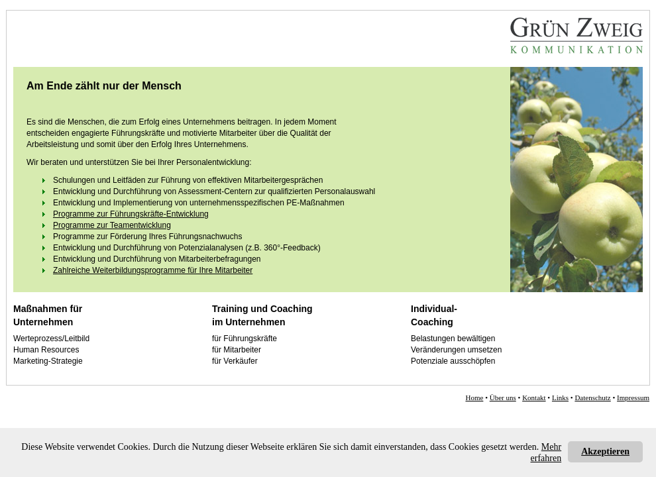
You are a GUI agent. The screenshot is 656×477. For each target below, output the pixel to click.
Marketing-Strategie (48, 361)
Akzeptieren (605, 451)
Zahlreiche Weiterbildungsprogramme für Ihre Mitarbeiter (152, 270)
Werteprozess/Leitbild (51, 338)
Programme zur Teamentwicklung (112, 225)
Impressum (633, 397)
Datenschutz (592, 397)
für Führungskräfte (244, 338)
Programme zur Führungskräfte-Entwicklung (131, 214)
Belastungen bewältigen (453, 338)
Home (475, 397)
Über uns (503, 397)
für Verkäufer (235, 361)
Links (560, 397)
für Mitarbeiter (236, 349)
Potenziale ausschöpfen (453, 361)
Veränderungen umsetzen (456, 349)
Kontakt (533, 397)
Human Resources (46, 349)
